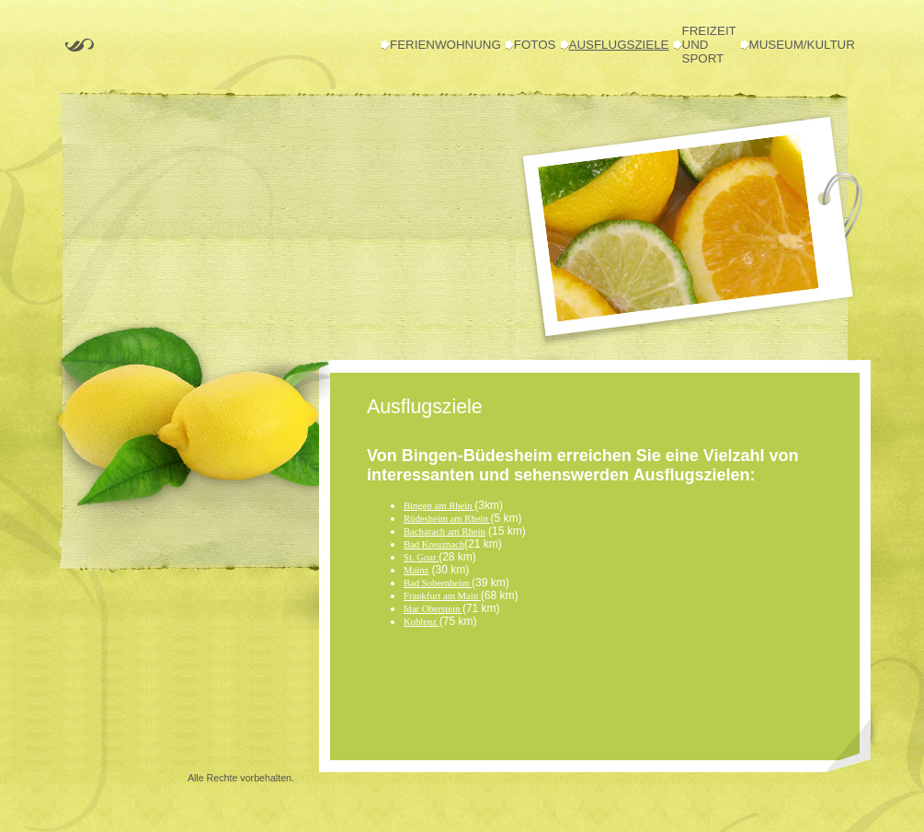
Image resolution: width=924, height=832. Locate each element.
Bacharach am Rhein (444, 531)
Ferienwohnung (445, 45)
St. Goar (421, 557)
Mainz (416, 570)
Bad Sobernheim (438, 583)
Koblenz (421, 622)
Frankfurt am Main (442, 596)
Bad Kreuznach (434, 544)
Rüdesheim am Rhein (447, 519)
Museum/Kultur (802, 45)
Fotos (535, 45)
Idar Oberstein (433, 609)
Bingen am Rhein (439, 506)
